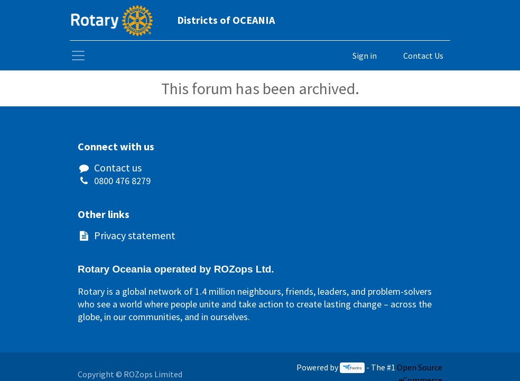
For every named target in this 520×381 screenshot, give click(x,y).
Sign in (364, 55)
